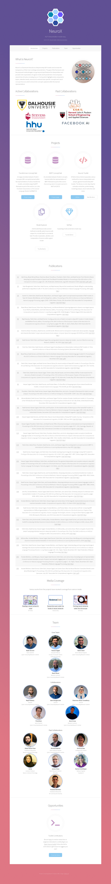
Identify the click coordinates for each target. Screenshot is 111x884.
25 (17, 557)
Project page (28, 197)
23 (17, 538)
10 (17, 417)
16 (17, 473)
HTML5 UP (66, 873)
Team (66, 48)
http (57, 291)
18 (17, 491)
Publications (55, 48)
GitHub (77, 197)
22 (17, 529)
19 (17, 501)
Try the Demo (42, 249)
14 (17, 452)
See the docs (91, 197)
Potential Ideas (55, 855)
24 (17, 545)
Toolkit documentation (62, 40)
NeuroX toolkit (53, 40)
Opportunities (76, 48)
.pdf (87, 282)
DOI (84, 282)
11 (17, 424)
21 (17, 519)
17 (17, 482)
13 (17, 340)
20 (17, 508)
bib (81, 282)
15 (17, 461)
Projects (45, 48)
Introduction (34, 48)
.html (66, 342)
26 (17, 568)
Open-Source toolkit (50, 844)
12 (17, 433)
